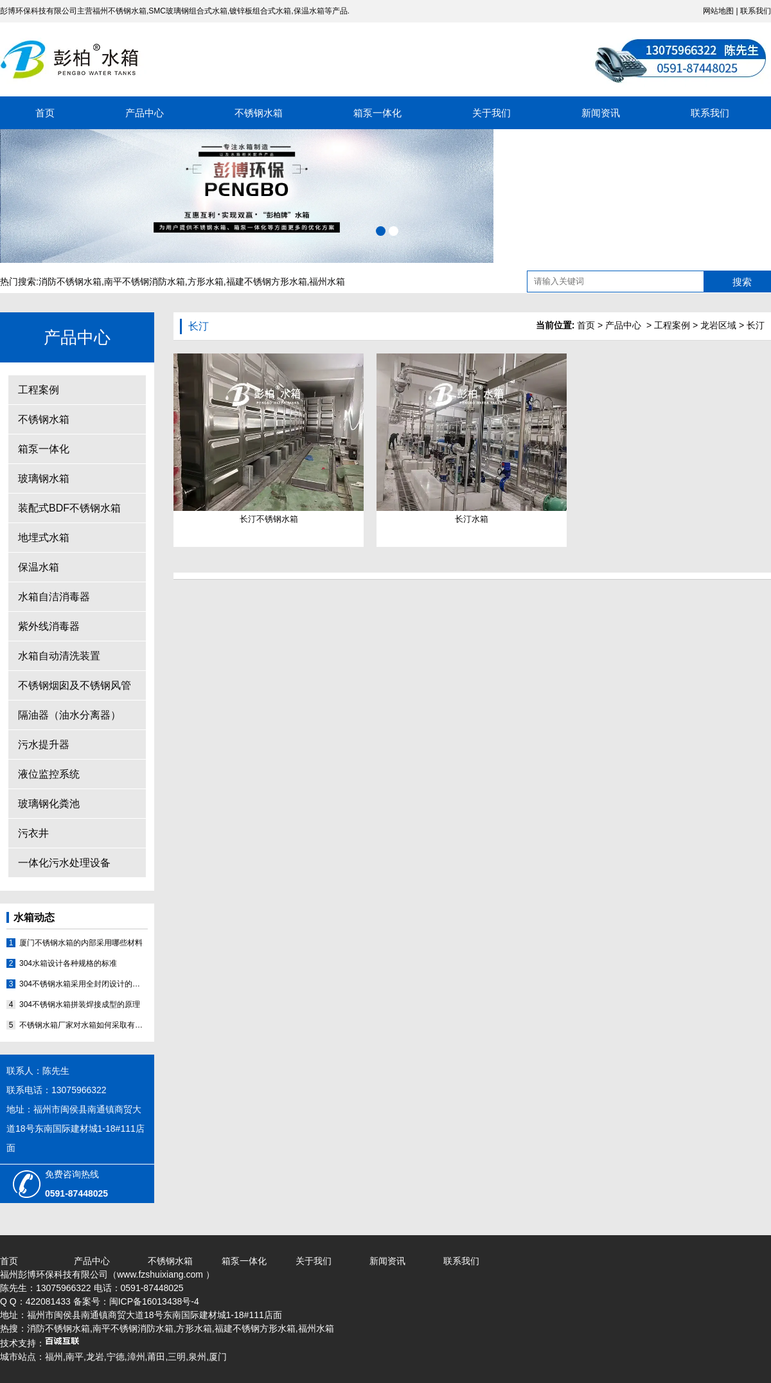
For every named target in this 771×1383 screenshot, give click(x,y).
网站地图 (718, 10)
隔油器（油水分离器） (69, 714)
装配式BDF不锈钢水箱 (69, 508)
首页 (45, 112)
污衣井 (33, 833)
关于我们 (491, 112)
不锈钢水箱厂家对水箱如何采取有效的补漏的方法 (83, 1025)
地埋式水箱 (43, 537)
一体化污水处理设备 (64, 862)
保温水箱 (38, 567)
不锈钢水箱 (259, 112)
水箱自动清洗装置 (59, 655)
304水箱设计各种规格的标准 (68, 963)
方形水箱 (206, 281)
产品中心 (144, 112)
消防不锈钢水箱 (70, 281)
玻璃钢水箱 (43, 478)
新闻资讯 (600, 112)
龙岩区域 (718, 325)
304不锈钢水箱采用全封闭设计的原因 (83, 983)
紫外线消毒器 (49, 626)
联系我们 (755, 10)
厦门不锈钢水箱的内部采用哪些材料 (81, 942)
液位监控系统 (49, 774)
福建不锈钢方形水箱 (266, 281)
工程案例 (38, 389)
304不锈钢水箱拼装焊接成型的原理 (79, 1004)
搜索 (742, 281)
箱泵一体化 (377, 112)
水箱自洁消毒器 (54, 596)
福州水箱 (327, 281)
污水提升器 (43, 744)
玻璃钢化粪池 (49, 803)
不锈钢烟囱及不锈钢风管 (74, 685)
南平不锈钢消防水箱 (144, 281)
